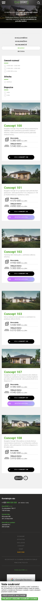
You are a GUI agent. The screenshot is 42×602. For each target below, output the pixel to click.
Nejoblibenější (21, 45)
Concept (21, 545)
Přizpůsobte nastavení (14, 595)
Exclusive (21, 542)
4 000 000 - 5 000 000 (13, 65)
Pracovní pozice (21, 562)
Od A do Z (21, 48)
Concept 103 (13, 314)
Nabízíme (21, 552)
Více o (21, 157)
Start (21, 549)
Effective (21, 539)
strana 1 (18, 478)
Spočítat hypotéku (21, 217)
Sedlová (9, 82)
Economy (21, 536)
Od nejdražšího (21, 41)
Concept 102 (13, 252)
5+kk (8, 95)
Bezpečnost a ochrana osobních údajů (21, 559)
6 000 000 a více (12, 71)
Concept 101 (13, 188)
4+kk (8, 92)
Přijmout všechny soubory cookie (19, 599)
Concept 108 (13, 438)
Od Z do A (21, 51)
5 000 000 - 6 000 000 (13, 68)
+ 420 (9, 502)
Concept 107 (13, 372)
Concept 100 (13, 126)
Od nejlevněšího (21, 38)
